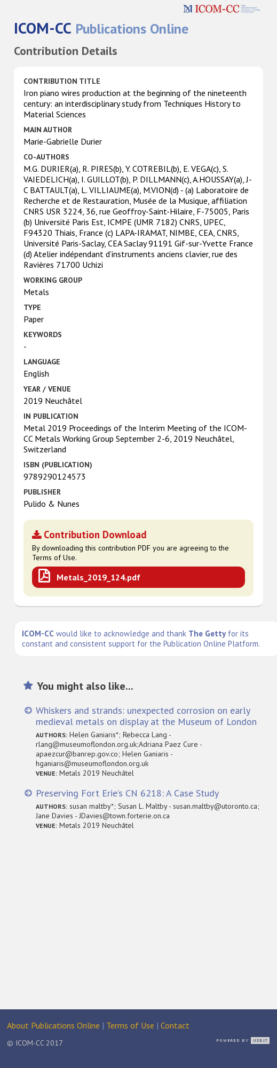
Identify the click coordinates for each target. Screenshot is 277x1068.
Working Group (52, 280)
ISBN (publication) (57, 464)
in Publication (50, 416)
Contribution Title (61, 81)
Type (32, 307)
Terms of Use (130, 1025)
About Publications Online (53, 1025)
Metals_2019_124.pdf (98, 577)
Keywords (42, 334)
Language (41, 361)
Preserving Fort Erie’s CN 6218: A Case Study (127, 793)
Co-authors (46, 157)
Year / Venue (47, 389)
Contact (175, 1025)
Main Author (47, 129)
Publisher (42, 492)
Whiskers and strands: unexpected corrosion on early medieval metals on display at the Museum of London (146, 716)
